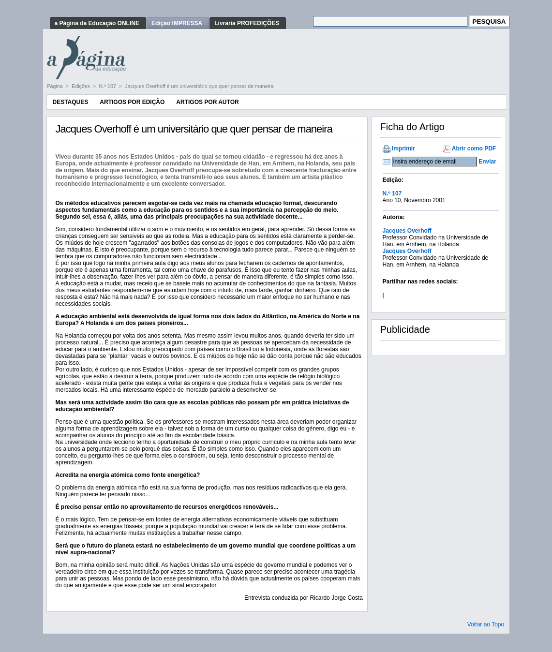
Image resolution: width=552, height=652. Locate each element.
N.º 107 (108, 86)
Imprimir (403, 148)
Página (55, 86)
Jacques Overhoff (407, 230)
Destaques (71, 102)
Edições (81, 86)
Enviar (487, 161)
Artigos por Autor (207, 102)
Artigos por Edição (132, 102)
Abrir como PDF (474, 148)
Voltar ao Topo (486, 624)
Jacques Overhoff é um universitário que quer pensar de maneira (199, 86)
